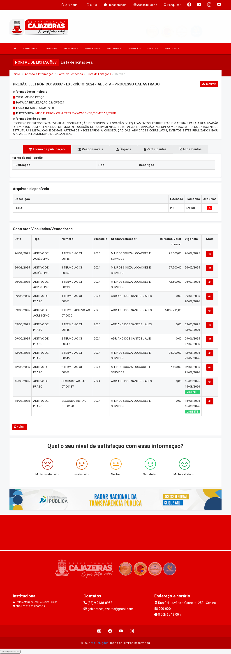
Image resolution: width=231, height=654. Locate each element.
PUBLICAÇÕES (114, 49)
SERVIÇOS (152, 49)
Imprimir (209, 84)
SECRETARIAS (71, 49)
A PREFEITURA (30, 49)
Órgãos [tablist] (123, 149)
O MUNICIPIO (50, 49)
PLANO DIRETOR (172, 49)
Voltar (19, 426)
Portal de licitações (70, 74)
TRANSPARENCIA (92, 49)
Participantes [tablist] (155, 149)
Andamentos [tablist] (190, 149)
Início (16, 74)
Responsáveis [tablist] (90, 149)
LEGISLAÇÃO (134, 49)
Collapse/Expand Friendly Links (10, 651)
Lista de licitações (99, 74)
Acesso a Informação (39, 74)
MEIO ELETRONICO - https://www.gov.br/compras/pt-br (75, 113)
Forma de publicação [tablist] (47, 149)
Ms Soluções (99, 643)
